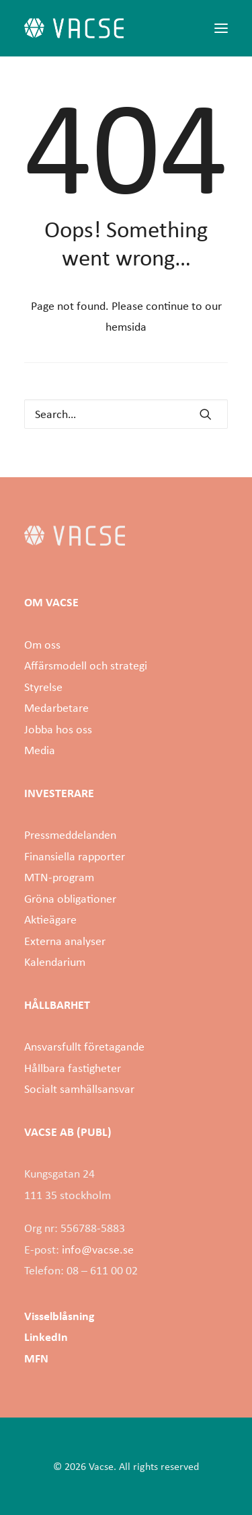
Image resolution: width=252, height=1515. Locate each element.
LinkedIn (46, 1336)
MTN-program (59, 877)
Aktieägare (50, 919)
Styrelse (43, 687)
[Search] (126, 414)
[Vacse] (74, 28)
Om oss (42, 644)
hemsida (126, 326)
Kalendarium (54, 961)
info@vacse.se (98, 1249)
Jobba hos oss (58, 729)
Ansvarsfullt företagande (84, 1046)
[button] (221, 28)
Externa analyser (65, 941)
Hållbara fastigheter (72, 1068)
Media (39, 750)
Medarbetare (56, 707)
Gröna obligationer (70, 898)
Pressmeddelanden (70, 834)
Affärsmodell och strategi (85, 665)
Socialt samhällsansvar (79, 1088)
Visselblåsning (59, 1316)
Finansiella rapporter (74, 856)
